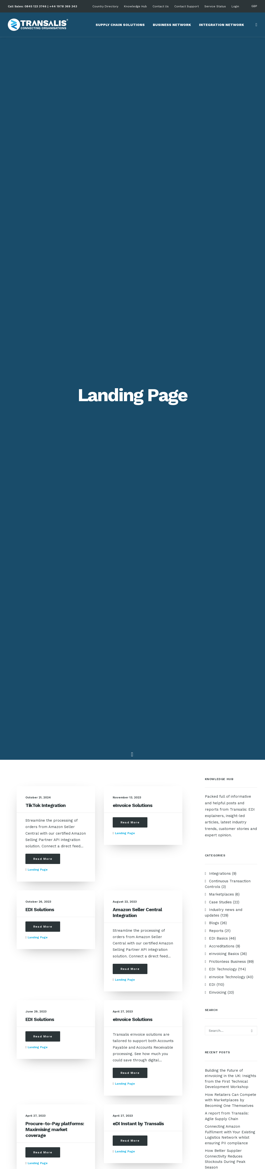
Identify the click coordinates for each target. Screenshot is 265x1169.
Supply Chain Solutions (120, 25)
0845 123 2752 (157, 1076)
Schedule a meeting (95, 1114)
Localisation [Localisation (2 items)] (240, 785)
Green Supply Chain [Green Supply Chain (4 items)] (221, 761)
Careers (18, 994)
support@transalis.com (99, 1056)
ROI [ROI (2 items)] (240, 832)
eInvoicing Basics (93, 994)
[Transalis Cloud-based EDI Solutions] (38, 25)
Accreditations (23, 987)
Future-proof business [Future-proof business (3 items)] (225, 746)
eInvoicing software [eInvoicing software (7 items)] (223, 708)
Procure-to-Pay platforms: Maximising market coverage (54, 490)
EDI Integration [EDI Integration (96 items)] (219, 669)
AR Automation (224, 994)
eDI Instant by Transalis (138, 484)
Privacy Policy (223, 1037)
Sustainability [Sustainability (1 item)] (218, 848)
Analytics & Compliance (165, 1006)
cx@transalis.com (93, 1076)
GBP (254, 6)
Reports (85, 981)
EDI (214, 981)
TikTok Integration (45, 166)
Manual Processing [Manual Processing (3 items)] (222, 793)
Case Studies (89, 968)
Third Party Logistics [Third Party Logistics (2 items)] (224, 855)
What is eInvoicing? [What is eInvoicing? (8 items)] (222, 863)
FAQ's (83, 1108)
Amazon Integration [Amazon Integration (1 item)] (222, 572)
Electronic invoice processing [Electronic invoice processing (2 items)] (221, 718)
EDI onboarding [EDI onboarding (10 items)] (219, 677)
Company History (26, 981)
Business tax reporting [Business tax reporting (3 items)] (225, 603)
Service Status (215, 6)
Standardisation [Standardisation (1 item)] (220, 840)
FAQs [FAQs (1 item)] (210, 738)
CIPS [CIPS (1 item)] (210, 627)
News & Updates (93, 974)
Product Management (163, 987)
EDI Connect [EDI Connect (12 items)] (216, 634)
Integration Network (221, 25)
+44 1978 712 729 (159, 1095)
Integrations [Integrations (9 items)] (217, 769)
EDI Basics (87, 987)
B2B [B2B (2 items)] (239, 588)
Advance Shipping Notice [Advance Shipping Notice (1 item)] (225, 564)
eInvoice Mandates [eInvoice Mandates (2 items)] (221, 700)
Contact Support (186, 6)
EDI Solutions (39, 270)
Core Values (21, 974)
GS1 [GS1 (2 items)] (245, 761)
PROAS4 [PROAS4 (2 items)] (212, 816)
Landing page (38, 230)
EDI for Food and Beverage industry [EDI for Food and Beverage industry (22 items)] (227, 652)
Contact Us (161, 6)
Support (85, 1101)
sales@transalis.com (96, 1037)
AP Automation (224, 987)
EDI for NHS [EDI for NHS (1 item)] (216, 661)
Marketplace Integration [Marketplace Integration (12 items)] (226, 801)
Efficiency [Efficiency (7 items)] (214, 692)
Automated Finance (161, 1000)
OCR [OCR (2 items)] (210, 808)
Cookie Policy (223, 1043)
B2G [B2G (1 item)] (251, 588)
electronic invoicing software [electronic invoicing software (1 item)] (223, 729)
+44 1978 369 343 (63, 6)
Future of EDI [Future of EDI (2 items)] (217, 754)
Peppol (217, 1000)
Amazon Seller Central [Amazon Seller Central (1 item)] (225, 580)
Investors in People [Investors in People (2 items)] (222, 777)
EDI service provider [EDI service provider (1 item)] (222, 685)
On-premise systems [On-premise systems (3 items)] (235, 808)
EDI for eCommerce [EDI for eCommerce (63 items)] (221, 642)
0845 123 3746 (35, 6)
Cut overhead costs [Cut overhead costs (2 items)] (236, 627)
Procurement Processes (166, 981)
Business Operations (162, 994)
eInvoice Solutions (132, 166)
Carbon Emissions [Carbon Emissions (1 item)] (221, 611)
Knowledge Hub (135, 6)
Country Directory (105, 6)
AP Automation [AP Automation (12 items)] (218, 588)
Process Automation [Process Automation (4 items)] (223, 824)
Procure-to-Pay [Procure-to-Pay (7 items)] (219, 832)
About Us (19, 968)
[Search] (255, 24)
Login (235, 6)
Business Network (172, 25)
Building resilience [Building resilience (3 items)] (221, 595)
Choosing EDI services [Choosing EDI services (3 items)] (224, 619)
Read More (42, 219)
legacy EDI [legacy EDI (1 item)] (215, 785)
